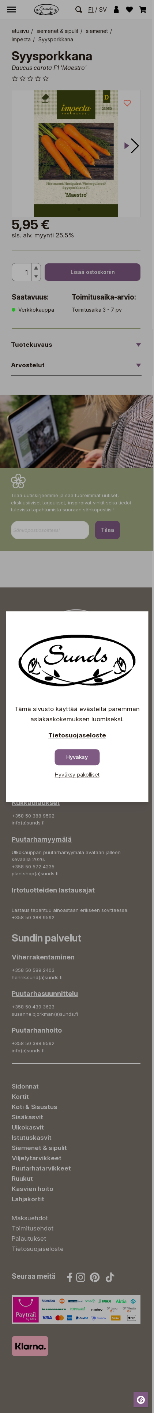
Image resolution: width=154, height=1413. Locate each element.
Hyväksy (77, 757)
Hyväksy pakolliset (77, 774)
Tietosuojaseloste (77, 735)
